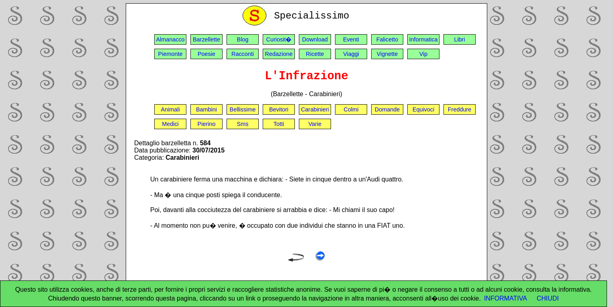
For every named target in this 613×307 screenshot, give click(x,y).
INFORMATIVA (505, 298)
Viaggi (351, 54)
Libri (459, 39)
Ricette (315, 54)
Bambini (206, 109)
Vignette (387, 54)
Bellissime (243, 109)
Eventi (351, 39)
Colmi (351, 109)
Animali (170, 109)
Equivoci (423, 109)
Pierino (207, 124)
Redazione (279, 54)
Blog (243, 39)
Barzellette (206, 39)
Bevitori (278, 109)
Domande (387, 109)
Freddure (459, 109)
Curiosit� (279, 39)
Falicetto (387, 39)
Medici (170, 124)
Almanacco (170, 39)
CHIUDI (548, 298)
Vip (423, 54)
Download (315, 39)
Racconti (242, 54)
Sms (243, 124)
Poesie (206, 54)
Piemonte (170, 54)
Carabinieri (315, 109)
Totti (279, 124)
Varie (315, 124)
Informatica (423, 39)
